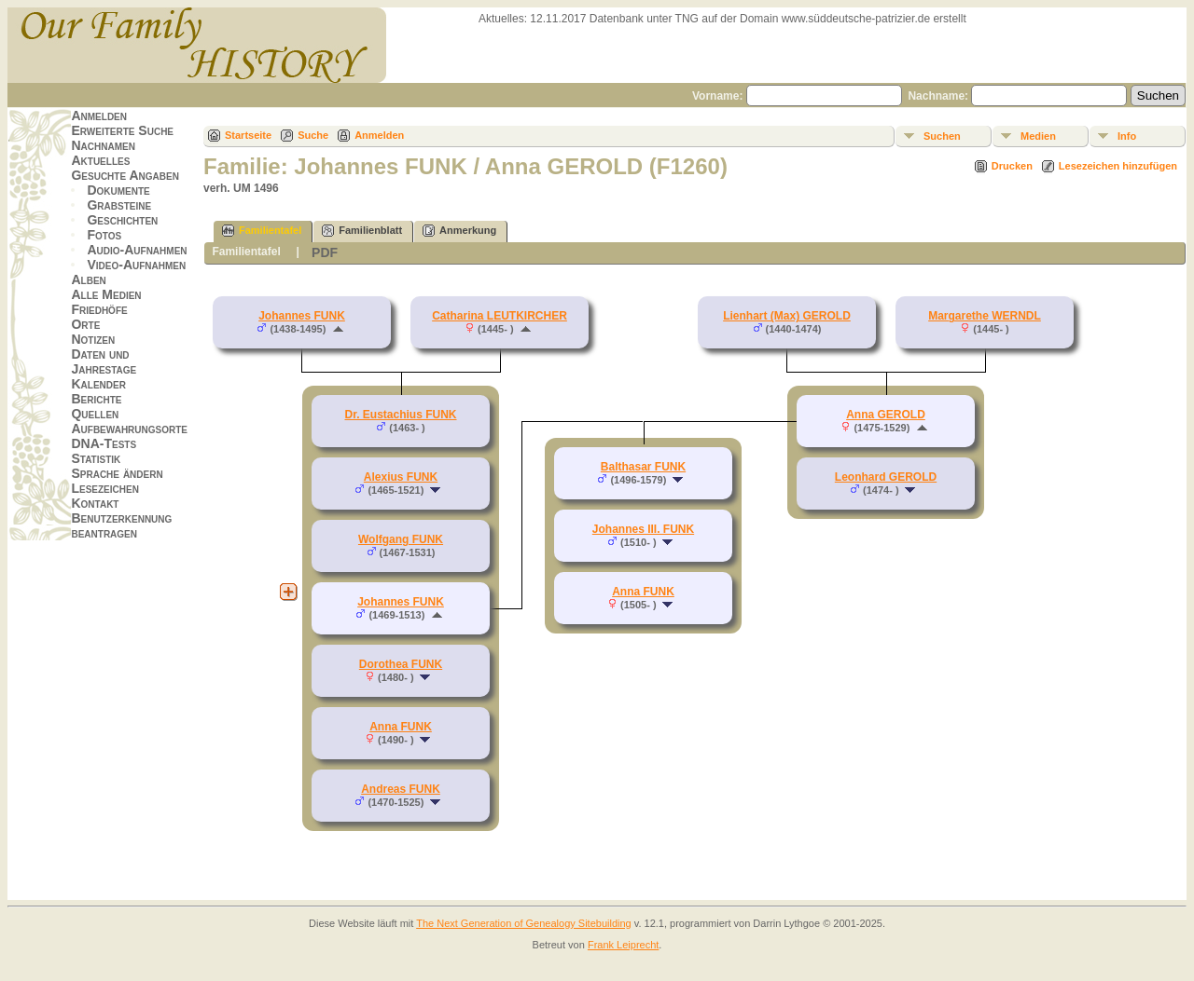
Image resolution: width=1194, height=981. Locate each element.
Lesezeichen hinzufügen (1118, 165)
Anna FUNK (400, 726)
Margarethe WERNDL (984, 315)
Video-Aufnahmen (136, 264)
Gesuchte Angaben (125, 175)
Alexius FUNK (400, 477)
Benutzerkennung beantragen (121, 525)
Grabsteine (119, 205)
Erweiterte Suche (122, 130)
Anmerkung (459, 231)
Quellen (94, 413)
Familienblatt (362, 231)
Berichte (96, 398)
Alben (88, 279)
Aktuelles (100, 160)
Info (1127, 136)
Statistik (95, 458)
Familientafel (261, 231)
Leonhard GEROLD (886, 477)
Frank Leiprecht (623, 944)
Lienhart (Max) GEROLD (787, 315)
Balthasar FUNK (643, 466)
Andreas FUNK (400, 789)
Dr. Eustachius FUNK (400, 414)
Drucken (1012, 165)
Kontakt (94, 503)
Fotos (104, 234)
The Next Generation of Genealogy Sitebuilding (524, 923)
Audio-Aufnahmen (137, 249)
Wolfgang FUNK (400, 539)
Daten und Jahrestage (103, 361)
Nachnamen (102, 145)
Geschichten (122, 219)
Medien (1038, 136)
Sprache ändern (116, 473)
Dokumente (118, 190)
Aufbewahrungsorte (129, 428)
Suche (313, 135)
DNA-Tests (103, 443)
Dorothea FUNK (400, 664)
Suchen (942, 136)
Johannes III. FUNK (643, 529)
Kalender (98, 383)
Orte (85, 324)
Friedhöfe (99, 309)
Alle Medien (106, 294)
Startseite (248, 135)
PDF (325, 252)
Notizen (93, 339)
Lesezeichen (104, 488)
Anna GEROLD (885, 414)
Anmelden (99, 115)
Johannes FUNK (301, 315)
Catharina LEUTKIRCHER (499, 315)
